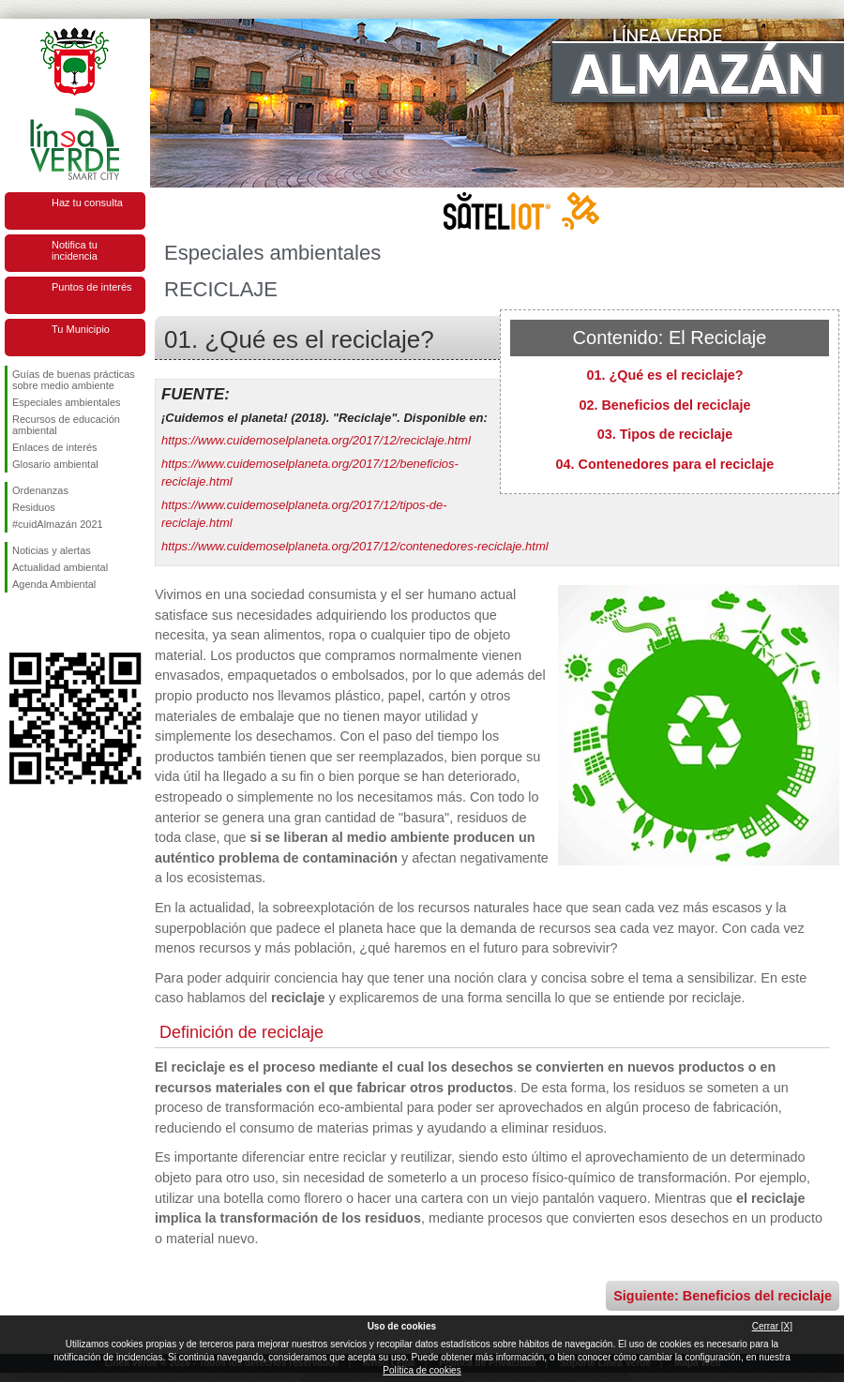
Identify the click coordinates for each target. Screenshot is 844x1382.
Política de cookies (421, 1370)
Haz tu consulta (87, 202)
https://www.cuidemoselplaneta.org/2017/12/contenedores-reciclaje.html (355, 546)
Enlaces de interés (55, 447)
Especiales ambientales (66, 402)
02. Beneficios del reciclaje (664, 405)
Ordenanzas (40, 490)
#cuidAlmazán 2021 (57, 524)
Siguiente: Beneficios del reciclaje (722, 1295)
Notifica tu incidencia (75, 250)
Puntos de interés (92, 287)
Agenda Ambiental (54, 584)
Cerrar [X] (772, 1326)
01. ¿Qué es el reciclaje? (664, 375)
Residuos (33, 507)
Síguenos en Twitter (47, 622)
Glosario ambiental (55, 464)
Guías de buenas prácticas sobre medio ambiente (73, 379)
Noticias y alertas (51, 550)
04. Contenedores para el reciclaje (665, 464)
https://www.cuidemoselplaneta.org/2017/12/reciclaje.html (316, 440)
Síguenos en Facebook (16, 622)
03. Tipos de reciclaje (665, 434)
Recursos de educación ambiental (66, 424)
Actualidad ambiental (60, 567)
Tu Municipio (81, 329)
